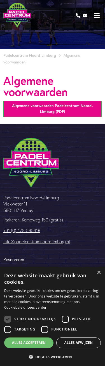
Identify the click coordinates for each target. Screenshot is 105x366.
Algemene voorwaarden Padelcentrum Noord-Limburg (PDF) (52, 108)
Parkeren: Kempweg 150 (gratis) (33, 220)
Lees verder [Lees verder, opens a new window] (37, 307)
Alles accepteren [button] (29, 342)
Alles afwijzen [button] (78, 342)
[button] (52, 357)
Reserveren (13, 259)
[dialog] (52, 316)
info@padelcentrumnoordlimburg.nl (36, 241)
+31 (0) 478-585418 (21, 230)
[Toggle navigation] (97, 15)
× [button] (99, 273)
